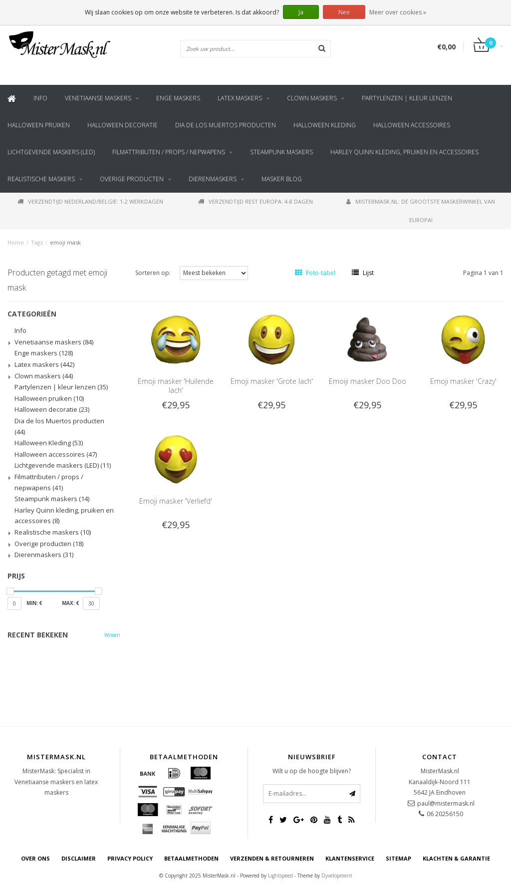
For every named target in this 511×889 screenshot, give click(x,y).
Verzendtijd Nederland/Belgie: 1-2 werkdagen (90, 201)
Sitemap (398, 858)
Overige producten (132, 179)
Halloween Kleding (324, 125)
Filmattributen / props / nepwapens (168, 152)
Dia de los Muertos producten (225, 125)
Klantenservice (349, 858)
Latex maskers (240, 98)
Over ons (35, 858)
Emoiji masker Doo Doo (367, 381)
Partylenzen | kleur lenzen (407, 98)
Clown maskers (312, 98)
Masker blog (281, 179)
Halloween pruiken (38, 125)
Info (40, 98)
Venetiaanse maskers (98, 98)
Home (15, 242)
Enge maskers (178, 98)
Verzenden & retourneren (272, 858)
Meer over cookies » (397, 12)
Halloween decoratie (122, 125)
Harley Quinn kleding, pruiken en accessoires (404, 152)
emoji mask (65, 242)
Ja (300, 12)
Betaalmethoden (191, 858)
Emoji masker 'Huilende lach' (176, 385)
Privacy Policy (130, 858)
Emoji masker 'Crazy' (463, 381)
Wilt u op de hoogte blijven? (311, 771)
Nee (344, 12)
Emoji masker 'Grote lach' (272, 381)
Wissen (112, 634)
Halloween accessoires (411, 125)
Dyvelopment (336, 875)
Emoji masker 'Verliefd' (175, 501)
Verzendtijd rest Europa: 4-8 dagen (255, 201)
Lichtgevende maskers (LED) (51, 152)
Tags (37, 242)
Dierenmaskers (213, 179)
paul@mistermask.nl (446, 803)
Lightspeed (280, 875)
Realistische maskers (41, 179)
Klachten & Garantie (456, 858)
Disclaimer (78, 858)
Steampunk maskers (281, 152)
